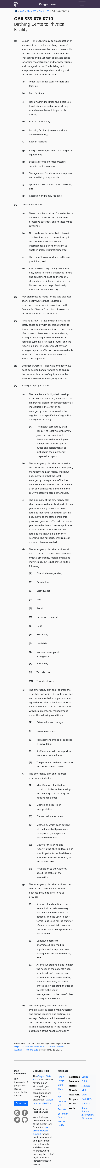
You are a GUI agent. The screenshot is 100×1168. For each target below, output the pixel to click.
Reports (62, 1109)
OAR (22, 11)
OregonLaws (48, 4)
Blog (60, 1084)
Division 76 (44, 11)
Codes (84, 1076)
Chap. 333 (31, 11)
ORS (89, 1099)
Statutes (85, 1085)
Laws (84, 1094)
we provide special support (40, 1130)
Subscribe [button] (21, 1103)
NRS (83, 1090)
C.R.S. (84, 1081)
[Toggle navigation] (82, 4)
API (59, 1097)
